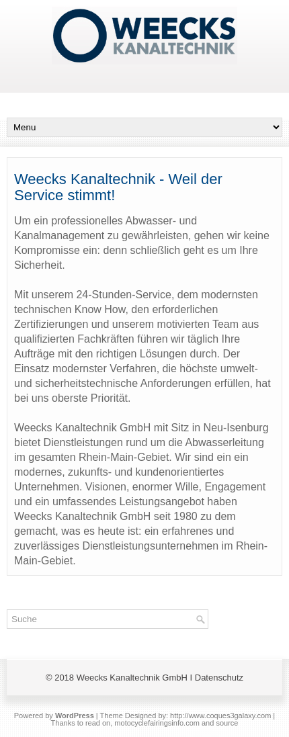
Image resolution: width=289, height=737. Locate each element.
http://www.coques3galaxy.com (220, 715)
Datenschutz (219, 678)
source (227, 723)
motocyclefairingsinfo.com (157, 723)
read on (97, 723)
